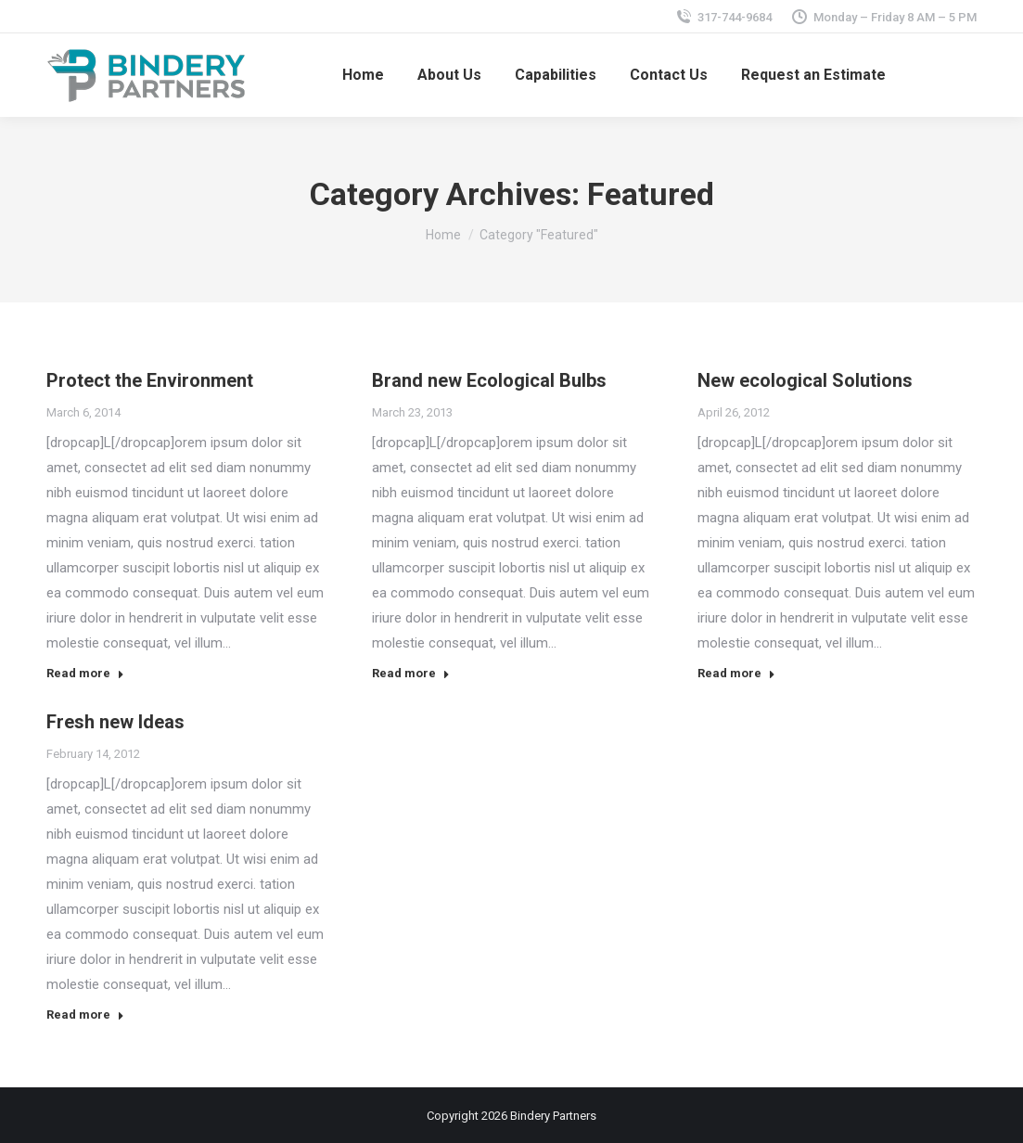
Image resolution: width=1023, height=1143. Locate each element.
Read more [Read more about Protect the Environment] (85, 673)
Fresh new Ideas (115, 722)
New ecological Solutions (805, 380)
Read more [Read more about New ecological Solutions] (736, 673)
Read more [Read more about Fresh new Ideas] (85, 1014)
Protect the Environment (149, 380)
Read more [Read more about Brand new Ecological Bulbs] (411, 673)
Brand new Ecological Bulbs (489, 380)
